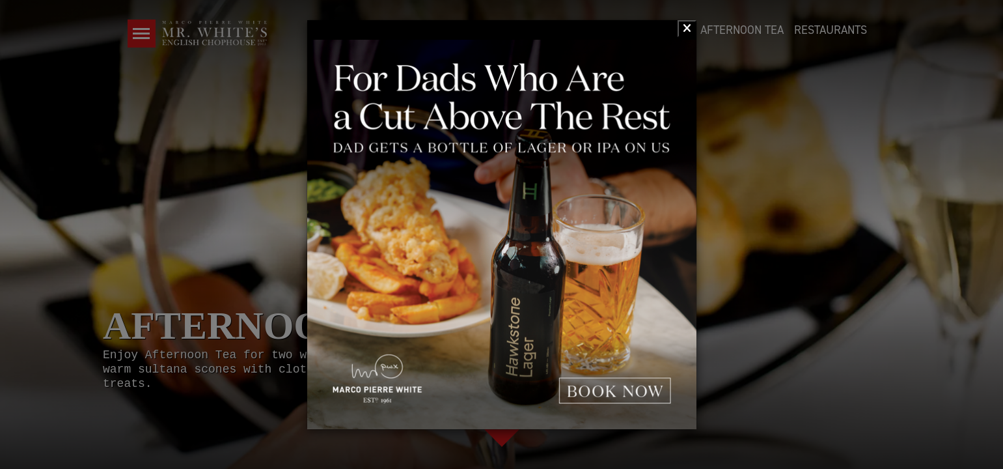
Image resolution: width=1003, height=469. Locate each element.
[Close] (687, 28)
